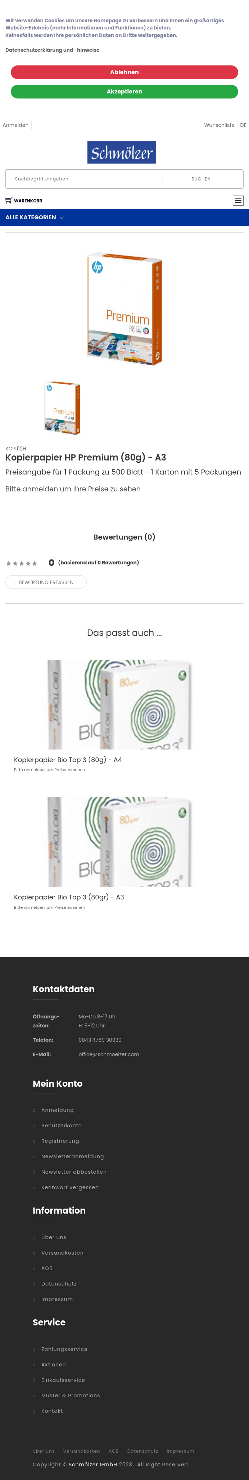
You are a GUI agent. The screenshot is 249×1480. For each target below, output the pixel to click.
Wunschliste (219, 125)
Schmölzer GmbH (93, 1464)
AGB (47, 1268)
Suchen (201, 179)
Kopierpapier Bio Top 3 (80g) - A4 (68, 759)
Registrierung (60, 1141)
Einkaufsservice (63, 1380)
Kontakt (52, 1411)
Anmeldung (57, 1110)
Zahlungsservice (64, 1349)
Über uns (54, 1237)
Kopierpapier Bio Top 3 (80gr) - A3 (69, 897)
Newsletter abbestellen (74, 1172)
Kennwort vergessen (70, 1187)
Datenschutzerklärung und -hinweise (52, 50)
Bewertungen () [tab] (125, 537)
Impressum (57, 1299)
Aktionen (53, 1364)
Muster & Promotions (70, 1395)
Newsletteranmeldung (72, 1156)
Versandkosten (62, 1252)
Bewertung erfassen (46, 582)
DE (243, 125)
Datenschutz (59, 1283)
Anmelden (15, 125)
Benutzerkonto (61, 1125)
